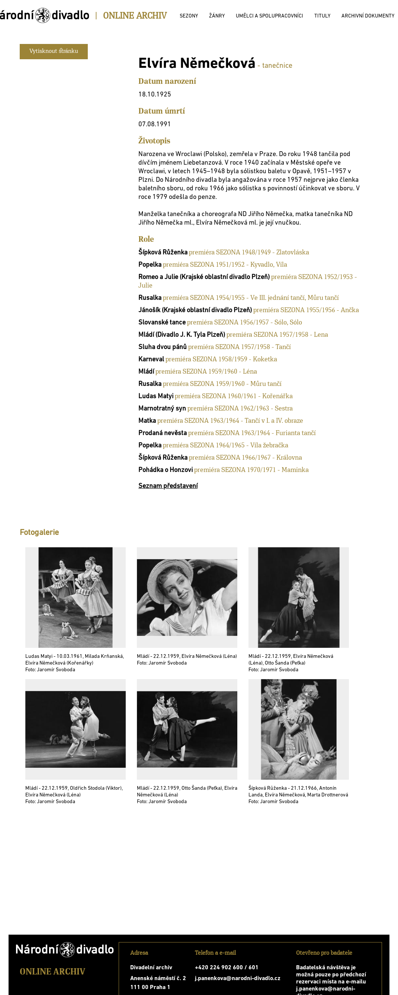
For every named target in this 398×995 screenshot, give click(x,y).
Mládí (146, 371)
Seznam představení (168, 486)
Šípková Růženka (162, 252)
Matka (147, 421)
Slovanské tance (162, 322)
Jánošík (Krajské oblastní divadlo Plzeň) (195, 310)
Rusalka (149, 298)
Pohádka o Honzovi (165, 470)
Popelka (149, 265)
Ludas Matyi (155, 396)
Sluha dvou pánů (162, 347)
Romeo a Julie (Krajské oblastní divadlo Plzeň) (204, 277)
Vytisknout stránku (53, 51)
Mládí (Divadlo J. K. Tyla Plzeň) (181, 335)
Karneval (151, 359)
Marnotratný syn (162, 408)
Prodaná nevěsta (162, 433)
